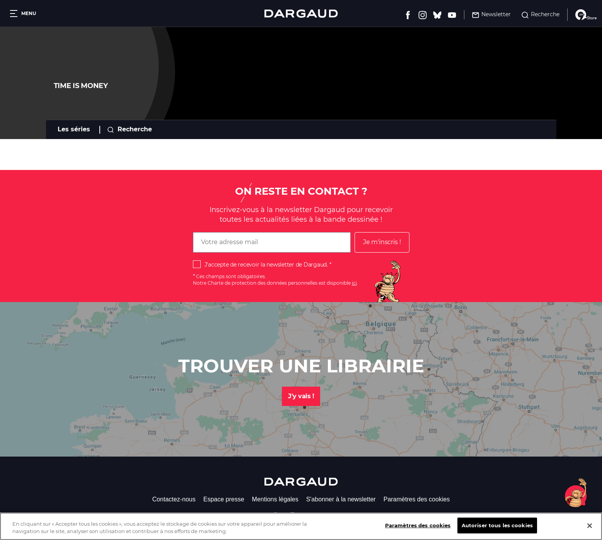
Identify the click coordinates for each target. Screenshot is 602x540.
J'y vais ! (301, 396)
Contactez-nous (174, 499)
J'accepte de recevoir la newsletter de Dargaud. (266, 264)
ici (354, 283)
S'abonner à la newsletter (341, 499)
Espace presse (223, 499)
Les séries (74, 129)
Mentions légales (275, 499)
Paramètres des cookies (417, 499)
